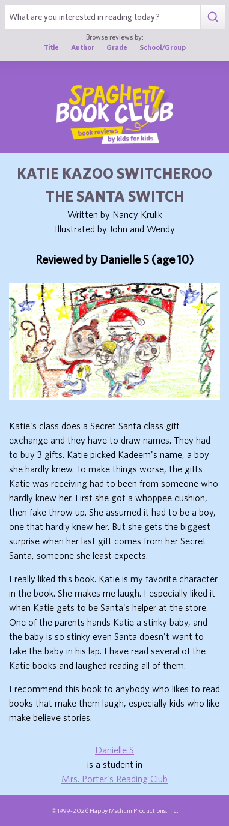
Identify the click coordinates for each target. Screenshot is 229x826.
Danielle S (114, 749)
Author (82, 47)
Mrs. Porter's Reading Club (114, 778)
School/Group (162, 47)
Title (51, 47)
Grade (116, 47)
